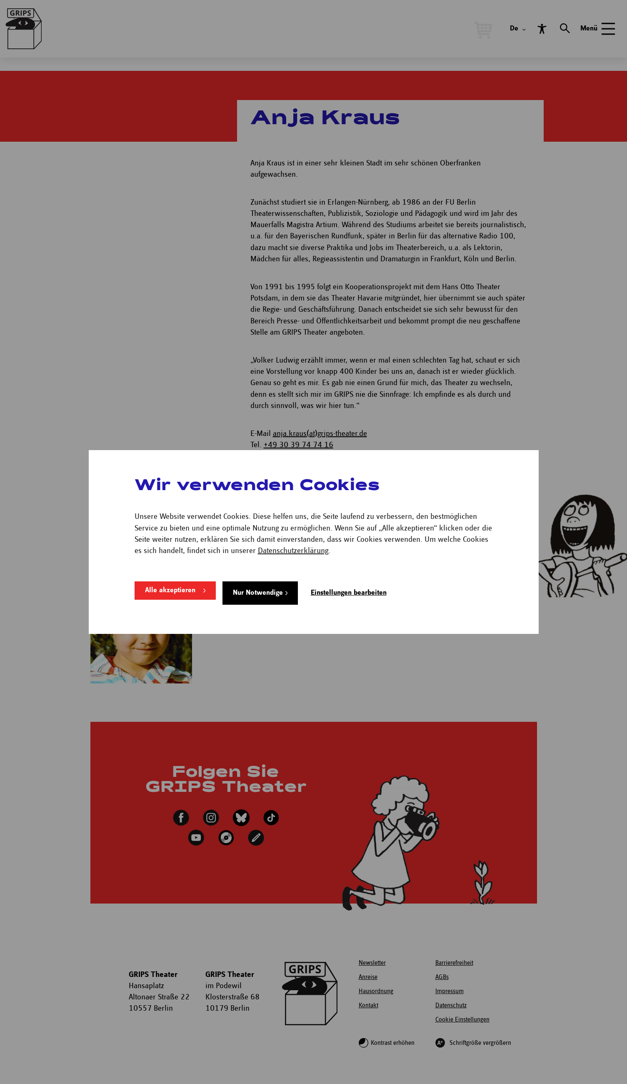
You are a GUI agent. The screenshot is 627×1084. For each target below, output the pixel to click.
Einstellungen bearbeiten (349, 592)
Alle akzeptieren (170, 592)
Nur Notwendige (258, 592)
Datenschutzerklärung (293, 553)
